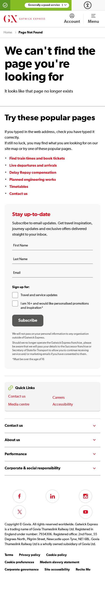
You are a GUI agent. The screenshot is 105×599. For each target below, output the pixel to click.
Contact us (18, 194)
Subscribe (27, 320)
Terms (9, 555)
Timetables (18, 187)
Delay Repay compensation (32, 172)
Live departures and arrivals (33, 165)
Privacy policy (29, 555)
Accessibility (62, 404)
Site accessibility (57, 569)
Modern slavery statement (59, 562)
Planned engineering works (32, 179)
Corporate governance (22, 569)
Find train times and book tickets (37, 158)
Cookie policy (56, 555)
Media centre (18, 404)
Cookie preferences (19, 562)
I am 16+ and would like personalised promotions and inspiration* (55, 306)
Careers (58, 398)
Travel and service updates (39, 295)
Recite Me (83, 569)
